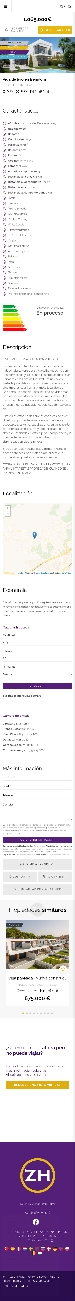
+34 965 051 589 (37, 1212)
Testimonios (51, 1236)
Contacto (38, 1240)
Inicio (18, 1232)
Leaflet (20, 573)
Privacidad (11, 1281)
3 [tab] (30, 1013)
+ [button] (8, 508)
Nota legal (48, 1277)
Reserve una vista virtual (37, 1085)
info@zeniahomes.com (38, 1203)
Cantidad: (9, 635)
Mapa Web (46, 1281)
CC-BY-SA (66, 573)
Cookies (29, 1281)
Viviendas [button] (36, 1232)
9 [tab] (52, 1013)
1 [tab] (23, 1013)
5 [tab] (37, 1013)
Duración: (9, 667)
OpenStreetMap (43, 573)
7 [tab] (45, 1013)
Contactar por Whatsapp (37, 889)
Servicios (27, 1236)
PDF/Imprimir (55, 876)
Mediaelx (21, 1286)
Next (70, 55)
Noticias (59, 1232)
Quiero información (37, 839)
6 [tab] (41, 1013)
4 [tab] (34, 1013)
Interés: (8, 651)
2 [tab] (27, 1013)
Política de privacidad (35, 828)
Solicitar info (55, 29)
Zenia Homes (32, 6)
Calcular (37, 685)
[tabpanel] (37, 963)
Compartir (19, 876)
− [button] (8, 513)
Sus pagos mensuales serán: (22, 695)
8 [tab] (48, 1013)
